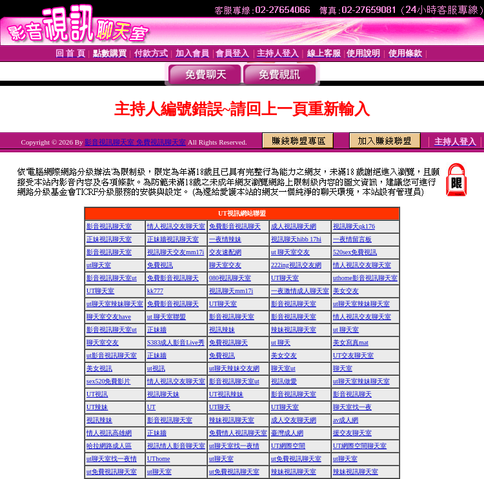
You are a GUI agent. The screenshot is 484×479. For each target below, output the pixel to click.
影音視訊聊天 (352, 394)
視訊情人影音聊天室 (176, 445)
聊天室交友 (225, 265)
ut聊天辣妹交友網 (234, 368)
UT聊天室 (285, 277)
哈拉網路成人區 (109, 445)
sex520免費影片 (108, 381)
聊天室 (342, 368)
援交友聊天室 (352, 432)
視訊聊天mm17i (231, 290)
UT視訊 (97, 394)
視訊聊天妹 (163, 394)
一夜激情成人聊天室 (300, 290)
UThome (158, 458)
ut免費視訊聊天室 (296, 458)
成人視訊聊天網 (293, 226)
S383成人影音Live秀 (176, 342)
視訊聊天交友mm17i (175, 252)
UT (151, 407)
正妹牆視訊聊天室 (173, 239)
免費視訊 (160, 265)
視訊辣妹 (222, 329)
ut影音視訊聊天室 (111, 355)
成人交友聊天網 (293, 419)
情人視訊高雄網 (109, 432)
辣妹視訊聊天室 (293, 329)
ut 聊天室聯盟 (166, 316)
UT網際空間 (288, 445)
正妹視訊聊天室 (109, 239)
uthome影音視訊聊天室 (365, 277)
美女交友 (346, 290)
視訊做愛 (284, 381)
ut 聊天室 (346, 329)
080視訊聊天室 (230, 277)
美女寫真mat (350, 342)
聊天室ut (283, 368)
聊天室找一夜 (352, 407)
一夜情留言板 (352, 239)
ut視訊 (156, 368)
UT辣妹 (97, 407)
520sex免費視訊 (355, 252)
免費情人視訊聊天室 (238, 432)
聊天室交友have (108, 316)
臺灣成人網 (287, 432)
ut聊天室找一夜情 (234, 445)
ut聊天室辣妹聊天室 (114, 303)
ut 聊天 (280, 342)
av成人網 (345, 419)
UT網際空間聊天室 (360, 445)
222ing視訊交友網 (296, 265)
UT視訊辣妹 (226, 394)
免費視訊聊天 (228, 342)
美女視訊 (99, 368)
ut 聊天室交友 (290, 252)
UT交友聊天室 (353, 355)
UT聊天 (219, 407)
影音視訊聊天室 (109, 226)
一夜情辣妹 (225, 239)
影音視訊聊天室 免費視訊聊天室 (135, 142)
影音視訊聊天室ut (111, 277)
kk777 (155, 290)
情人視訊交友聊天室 (176, 226)
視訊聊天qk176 (354, 226)
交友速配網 (225, 252)
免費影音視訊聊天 (235, 226)
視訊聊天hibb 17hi (296, 239)
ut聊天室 (98, 265)
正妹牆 (156, 329)
